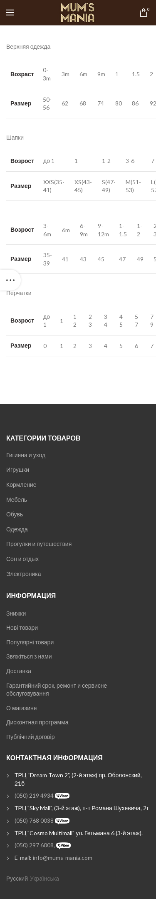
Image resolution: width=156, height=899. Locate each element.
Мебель (16, 499)
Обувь (14, 514)
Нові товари (22, 627)
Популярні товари (30, 642)
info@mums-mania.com (62, 857)
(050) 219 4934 (34, 795)
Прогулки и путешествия (39, 543)
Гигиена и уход (25, 454)
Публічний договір (30, 736)
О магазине (21, 707)
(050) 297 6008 (34, 845)
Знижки (16, 613)
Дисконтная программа (37, 722)
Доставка (18, 670)
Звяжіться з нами (29, 656)
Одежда (17, 529)
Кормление (21, 484)
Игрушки (17, 469)
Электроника (23, 573)
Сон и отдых (22, 558)
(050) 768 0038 (34, 820)
